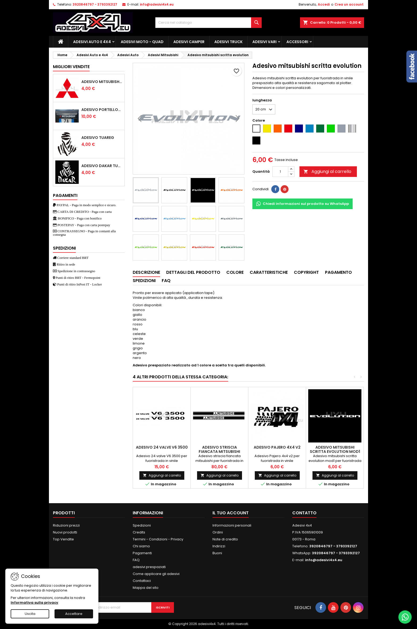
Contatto (304, 513)
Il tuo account (230, 513)
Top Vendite (63, 539)
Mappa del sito (146, 587)
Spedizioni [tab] (144, 281)
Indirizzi (218, 546)
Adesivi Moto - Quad (142, 41)
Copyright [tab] (306, 272)
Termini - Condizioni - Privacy (158, 539)
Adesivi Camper (189, 41)
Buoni (217, 553)
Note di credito (225, 539)
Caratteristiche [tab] (269, 272)
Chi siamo (141, 546)
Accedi (324, 4)
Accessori (297, 41)
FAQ (136, 559)
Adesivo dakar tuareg (101, 166)
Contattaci (142, 580)
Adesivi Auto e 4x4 (92, 41)
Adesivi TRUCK (228, 41)
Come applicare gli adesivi (156, 573)
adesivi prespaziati (149, 566)
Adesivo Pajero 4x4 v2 (277, 447)
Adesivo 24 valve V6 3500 (162, 447)
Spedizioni (142, 525)
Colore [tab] (235, 272)
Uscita (30, 613)
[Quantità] (280, 171)
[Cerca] (208, 22)
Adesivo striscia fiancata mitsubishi (219, 449)
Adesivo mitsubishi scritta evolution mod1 (335, 449)
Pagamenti (142, 553)
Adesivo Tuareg (97, 137)
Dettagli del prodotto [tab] (193, 272)
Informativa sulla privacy (34, 602)
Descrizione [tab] (146, 272)
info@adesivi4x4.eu (157, 4)
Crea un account (349, 4)
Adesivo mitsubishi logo (101, 82)
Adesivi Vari (264, 41)
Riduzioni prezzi (66, 525)
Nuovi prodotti (65, 532)
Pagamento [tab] (338, 272)
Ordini (217, 532)
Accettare (73, 613)
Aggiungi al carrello (327, 171)
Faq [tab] (166, 281)
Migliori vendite (71, 67)
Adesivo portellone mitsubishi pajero (101, 109)
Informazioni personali (231, 525)
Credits (139, 532)
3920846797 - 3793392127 (95, 4)
